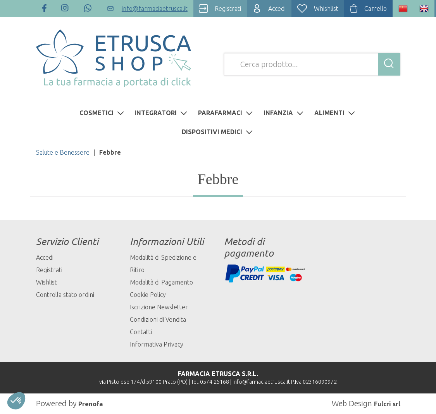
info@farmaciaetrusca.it (261, 382)
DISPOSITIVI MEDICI (218, 131)
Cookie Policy (148, 294)
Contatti (141, 331)
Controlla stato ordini (65, 294)
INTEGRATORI (161, 112)
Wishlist (46, 282)
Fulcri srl (384, 403)
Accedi (44, 257)
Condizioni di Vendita (158, 319)
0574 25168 (214, 382)
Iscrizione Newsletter (159, 307)
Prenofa (92, 403)
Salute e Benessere (63, 152)
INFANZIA (284, 112)
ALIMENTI (335, 112)
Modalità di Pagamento (161, 282)
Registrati (49, 269)
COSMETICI (102, 112)
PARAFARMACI (226, 112)
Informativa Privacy (156, 344)
